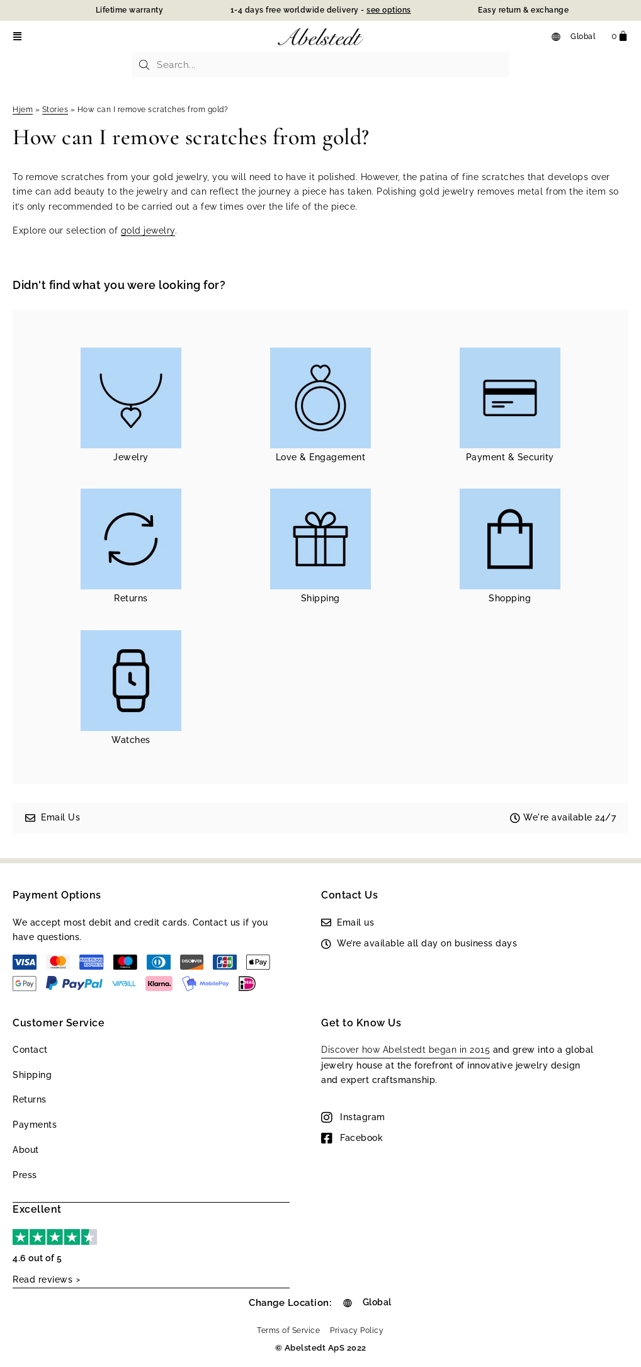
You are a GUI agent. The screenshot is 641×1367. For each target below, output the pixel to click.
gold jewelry (148, 230)
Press (25, 1175)
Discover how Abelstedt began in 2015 (405, 1050)
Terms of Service (288, 1329)
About (26, 1150)
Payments (35, 1125)
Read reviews (42, 1279)
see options (388, 10)
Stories (55, 109)
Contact (30, 1050)
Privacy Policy (356, 1329)
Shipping (32, 1075)
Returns (30, 1099)
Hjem (23, 109)
